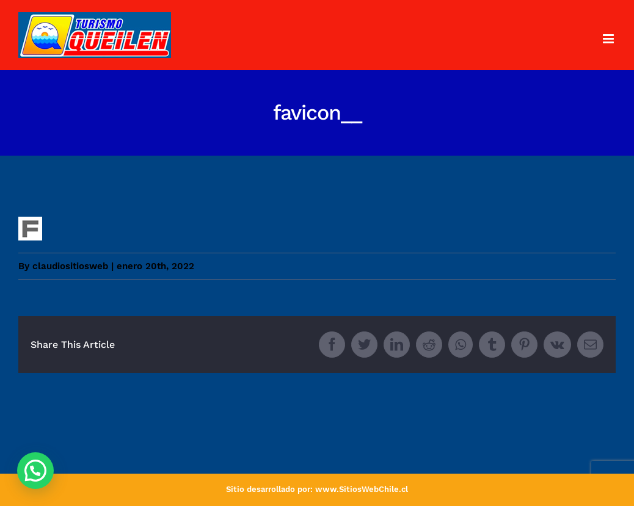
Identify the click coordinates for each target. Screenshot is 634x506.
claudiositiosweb (70, 266)
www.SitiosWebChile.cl (361, 489)
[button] (35, 470)
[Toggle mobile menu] (609, 38)
